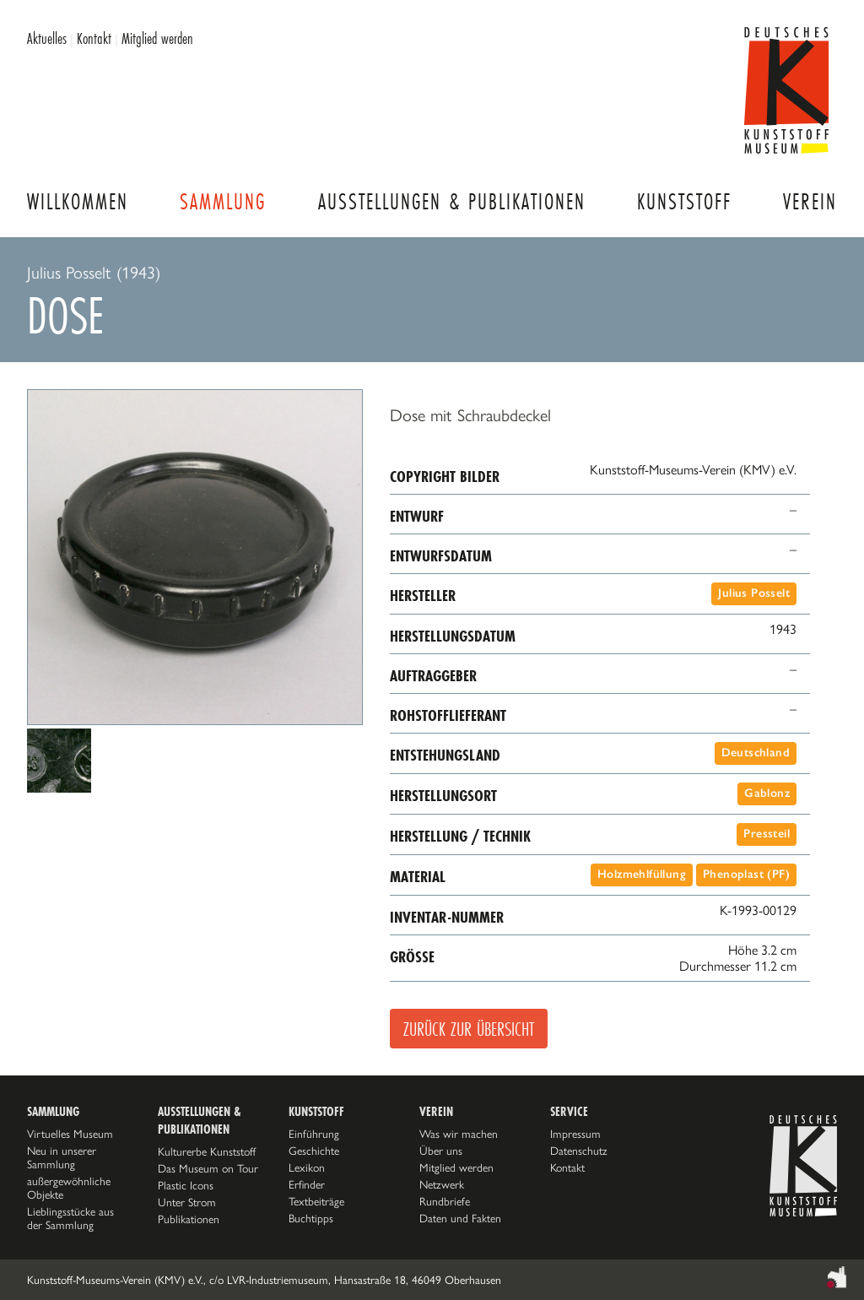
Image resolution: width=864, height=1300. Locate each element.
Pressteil (766, 833)
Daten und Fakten (460, 1218)
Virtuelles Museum (70, 1133)
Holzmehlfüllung (641, 874)
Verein (810, 201)
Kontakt (94, 38)
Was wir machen (458, 1133)
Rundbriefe (444, 1201)
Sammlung (223, 201)
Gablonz (767, 793)
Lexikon (307, 1167)
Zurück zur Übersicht (468, 1029)
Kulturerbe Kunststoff (207, 1151)
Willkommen (77, 201)
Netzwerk (441, 1184)
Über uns (440, 1150)
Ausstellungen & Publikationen (452, 201)
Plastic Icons (185, 1185)
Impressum (575, 1133)
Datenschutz (579, 1150)
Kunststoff (684, 201)
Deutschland (755, 752)
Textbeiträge (316, 1201)
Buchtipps (311, 1218)
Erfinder (307, 1184)
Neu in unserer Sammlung (61, 1157)
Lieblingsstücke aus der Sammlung (70, 1218)
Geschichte (314, 1150)
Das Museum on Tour (208, 1168)
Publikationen (188, 1219)
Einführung (314, 1133)
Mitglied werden (157, 38)
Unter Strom (187, 1202)
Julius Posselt (754, 593)
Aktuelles (47, 38)
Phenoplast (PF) (746, 874)
